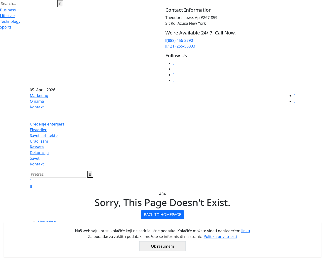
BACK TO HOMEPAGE (162, 214)
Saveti (35, 158)
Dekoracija (39, 152)
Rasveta (37, 147)
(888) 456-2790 (179, 40)
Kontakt (37, 107)
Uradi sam (39, 141)
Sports (5, 27)
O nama (37, 101)
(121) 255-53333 (180, 46)
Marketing (39, 95)
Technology (10, 21)
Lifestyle (7, 15)
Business (8, 10)
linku (245, 230)
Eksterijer (38, 129)
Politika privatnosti (220, 236)
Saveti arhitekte (44, 135)
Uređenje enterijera (47, 124)
